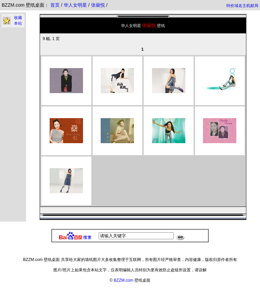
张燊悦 (98, 5)
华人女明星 (76, 5)
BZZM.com (123, 280)
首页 (55, 5)
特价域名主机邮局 (242, 5)
